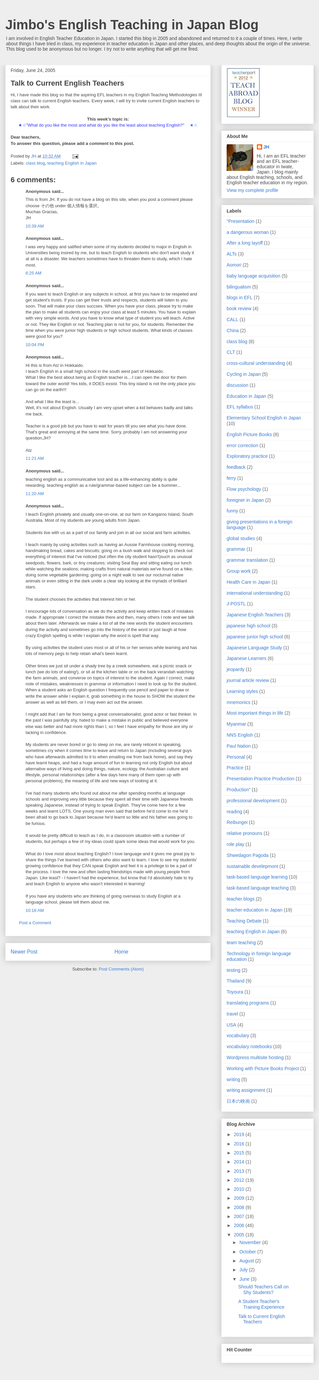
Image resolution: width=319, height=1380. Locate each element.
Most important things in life (255, 713)
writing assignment (246, 1090)
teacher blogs (241, 899)
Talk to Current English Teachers (261, 1319)
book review (239, 308)
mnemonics (239, 702)
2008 (240, 1207)
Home (122, 952)
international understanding (255, 593)
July (244, 1269)
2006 (240, 1225)
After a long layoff (245, 243)
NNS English (240, 735)
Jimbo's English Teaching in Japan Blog (132, 24)
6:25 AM (34, 273)
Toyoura (235, 992)
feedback (236, 467)
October (248, 1251)
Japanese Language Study (254, 647)
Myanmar (236, 724)
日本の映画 (238, 1101)
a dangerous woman (248, 232)
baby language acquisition (253, 276)
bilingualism (239, 287)
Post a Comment (35, 922)
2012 (240, 1180)
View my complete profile (252, 190)
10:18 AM (35, 910)
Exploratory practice (247, 456)
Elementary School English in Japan (264, 417)
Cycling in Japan (244, 374)
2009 (240, 1198)
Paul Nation (239, 746)
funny (232, 510)
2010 (240, 1189)
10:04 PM (35, 344)
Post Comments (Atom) (121, 969)
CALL (232, 319)
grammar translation (247, 560)
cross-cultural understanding (256, 363)
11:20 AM (35, 493)
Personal (236, 757)
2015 (240, 1152)
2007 (240, 1216)
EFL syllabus (240, 406)
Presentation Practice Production (260, 778)
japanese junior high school (255, 636)
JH (266, 147)
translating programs (248, 1003)
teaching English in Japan (72, 163)
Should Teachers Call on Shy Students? (263, 1289)
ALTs (232, 254)
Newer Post (24, 952)
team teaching (241, 942)
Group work (239, 571)
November (250, 1242)
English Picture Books (249, 434)
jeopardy (236, 669)
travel (232, 1014)
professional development (253, 800)
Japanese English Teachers (255, 614)
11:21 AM (35, 458)
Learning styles (242, 691)
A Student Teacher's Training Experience (261, 1304)
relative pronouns (244, 833)
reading (234, 811)
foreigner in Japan (245, 500)
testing (233, 970)
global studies (241, 538)
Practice (235, 767)
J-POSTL (236, 603)
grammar (236, 549)
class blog (35, 163)
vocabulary (238, 1035)
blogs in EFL (240, 297)
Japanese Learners (246, 658)
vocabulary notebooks (249, 1046)
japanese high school (248, 625)
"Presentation (241, 221)
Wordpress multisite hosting (255, 1057)
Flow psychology (244, 489)
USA (231, 1025)
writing (233, 1079)
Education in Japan (246, 396)
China (233, 330)
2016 (240, 1143)
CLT (231, 352)
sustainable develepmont (252, 866)
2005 (240, 1234)
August (247, 1260)
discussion (237, 385)
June (245, 1279)
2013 (240, 1171)
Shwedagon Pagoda (247, 855)
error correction (242, 445)
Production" (239, 789)
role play (235, 844)
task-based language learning (257, 877)
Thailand (236, 981)
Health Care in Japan (248, 582)
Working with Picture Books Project (263, 1068)
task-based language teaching (258, 888)
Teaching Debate (244, 921)
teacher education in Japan (254, 910)
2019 (240, 1134)
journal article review (248, 680)
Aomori (234, 265)
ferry (231, 478)
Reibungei (237, 822)
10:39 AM (35, 226)
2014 (240, 1161)
